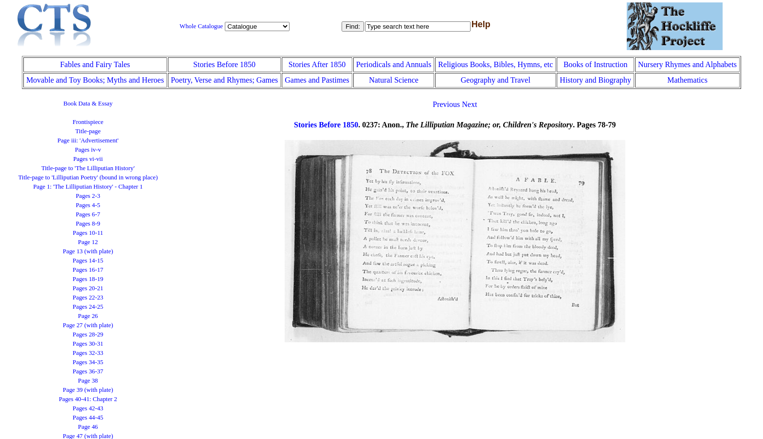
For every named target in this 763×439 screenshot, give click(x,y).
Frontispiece (88, 122)
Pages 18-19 (88, 279)
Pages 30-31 (88, 343)
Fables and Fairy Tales (95, 64)
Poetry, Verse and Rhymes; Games (224, 80)
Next (469, 104)
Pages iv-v (88, 149)
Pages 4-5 (88, 205)
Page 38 (88, 380)
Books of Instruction (595, 64)
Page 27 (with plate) (88, 325)
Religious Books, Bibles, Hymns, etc (495, 64)
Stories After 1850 (317, 64)
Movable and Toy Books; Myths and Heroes (95, 80)
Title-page (88, 131)
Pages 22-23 (88, 297)
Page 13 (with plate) (88, 251)
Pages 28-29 (88, 334)
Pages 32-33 (88, 353)
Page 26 (88, 316)
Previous (446, 104)
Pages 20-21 (88, 288)
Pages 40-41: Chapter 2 (88, 399)
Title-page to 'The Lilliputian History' (88, 168)
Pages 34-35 (88, 362)
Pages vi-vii (88, 159)
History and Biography (595, 80)
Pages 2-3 (88, 196)
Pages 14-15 (88, 260)
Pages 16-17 (88, 269)
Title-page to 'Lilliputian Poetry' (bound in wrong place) (88, 177)
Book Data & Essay (87, 103)
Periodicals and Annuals (394, 64)
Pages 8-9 (88, 223)
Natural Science (393, 80)
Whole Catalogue (201, 26)
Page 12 (88, 242)
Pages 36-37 (88, 371)
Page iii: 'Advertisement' (87, 140)
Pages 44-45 (88, 417)
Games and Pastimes (317, 80)
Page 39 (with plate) (88, 389)
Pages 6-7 (88, 214)
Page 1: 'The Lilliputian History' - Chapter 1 (88, 186)
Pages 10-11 (88, 232)
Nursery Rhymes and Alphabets (687, 64)
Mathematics (687, 80)
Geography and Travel (495, 80)
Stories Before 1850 (224, 64)
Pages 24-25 (88, 306)
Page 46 (88, 426)
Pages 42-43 (88, 408)
